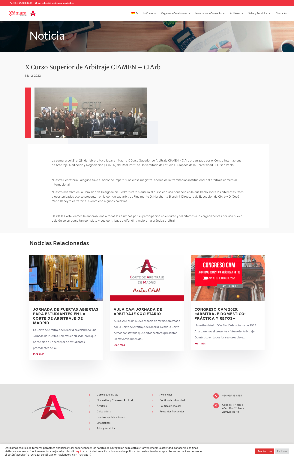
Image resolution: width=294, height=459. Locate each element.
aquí (78, 451)
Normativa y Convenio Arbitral (115, 400)
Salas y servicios (106, 428)
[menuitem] (134, 16)
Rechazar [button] (282, 451)
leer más (38, 354)
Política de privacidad (172, 400)
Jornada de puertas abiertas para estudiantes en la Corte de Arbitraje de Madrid (65, 316)
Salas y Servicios (257, 13)
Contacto (281, 13)
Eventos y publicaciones (110, 417)
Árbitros (235, 13)
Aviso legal (166, 394)
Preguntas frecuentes (172, 411)
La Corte (148, 13)
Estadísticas (103, 422)
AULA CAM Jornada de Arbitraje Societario (138, 311)
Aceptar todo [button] (265, 451)
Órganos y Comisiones (174, 13)
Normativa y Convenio (208, 13)
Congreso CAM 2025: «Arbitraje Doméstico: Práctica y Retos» (220, 314)
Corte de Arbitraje (107, 394)
